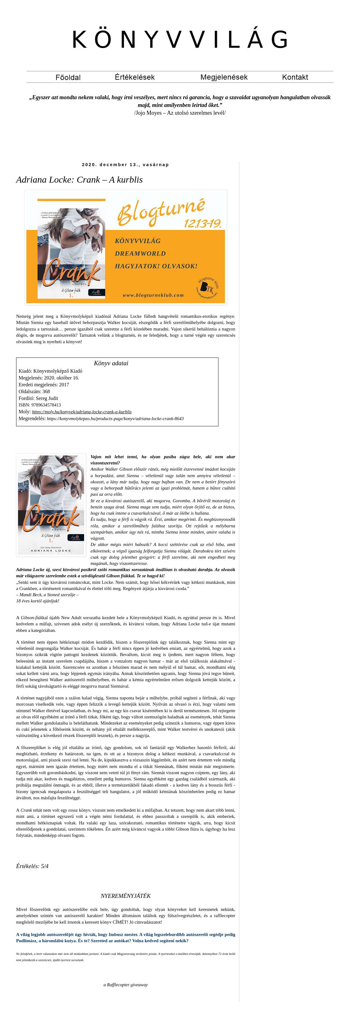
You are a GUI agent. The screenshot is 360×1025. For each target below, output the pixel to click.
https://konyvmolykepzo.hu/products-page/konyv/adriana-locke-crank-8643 (115, 418)
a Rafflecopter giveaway (126, 984)
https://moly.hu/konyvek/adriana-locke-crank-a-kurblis (82, 411)
